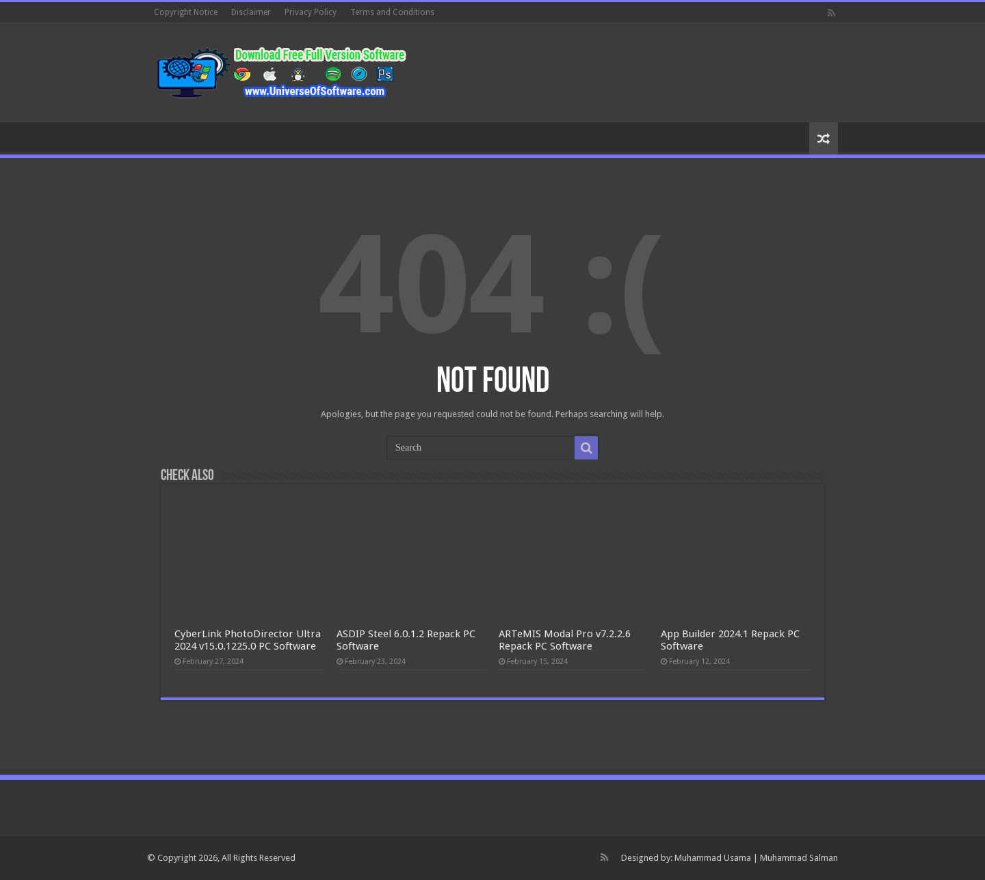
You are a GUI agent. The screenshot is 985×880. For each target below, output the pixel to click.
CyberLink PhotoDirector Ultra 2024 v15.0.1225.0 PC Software (247, 640)
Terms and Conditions (392, 12)
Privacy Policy (311, 12)
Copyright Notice (186, 12)
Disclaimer (251, 12)
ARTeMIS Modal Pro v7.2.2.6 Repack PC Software (565, 640)
